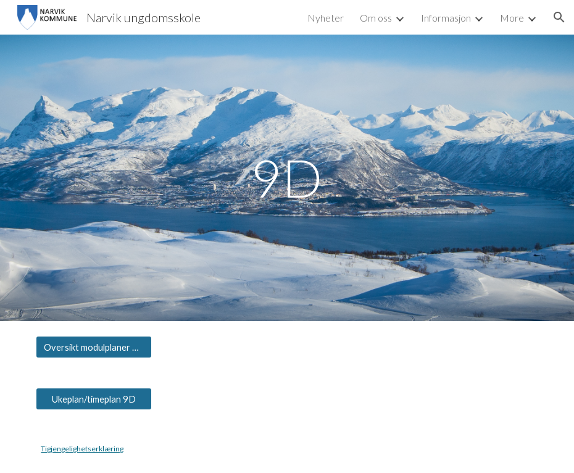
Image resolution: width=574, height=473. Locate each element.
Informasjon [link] (446, 17)
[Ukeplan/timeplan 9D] (93, 399)
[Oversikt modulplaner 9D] (93, 347)
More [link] (512, 17)
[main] (287, 177)
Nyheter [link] (325, 17)
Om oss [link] (376, 17)
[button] (559, 17)
